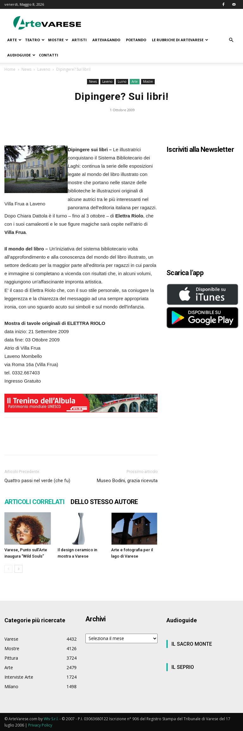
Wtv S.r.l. (51, 718)
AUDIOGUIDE (21, 55)
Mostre (148, 81)
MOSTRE (58, 39)
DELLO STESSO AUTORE (104, 502)
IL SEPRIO (182, 667)
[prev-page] (8, 569)
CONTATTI (48, 55)
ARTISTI (79, 39)
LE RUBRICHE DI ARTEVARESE (180, 39)
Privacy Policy (40, 725)
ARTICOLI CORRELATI (34, 502)
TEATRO (35, 39)
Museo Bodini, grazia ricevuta (127, 480)
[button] (231, 40)
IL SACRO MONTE (191, 644)
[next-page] (18, 569)
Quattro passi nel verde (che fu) (37, 480)
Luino (122, 81)
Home (10, 69)
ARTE (14, 39)
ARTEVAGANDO (106, 39)
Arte (135, 81)
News (26, 69)
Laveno (43, 69)
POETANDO (136, 39)
